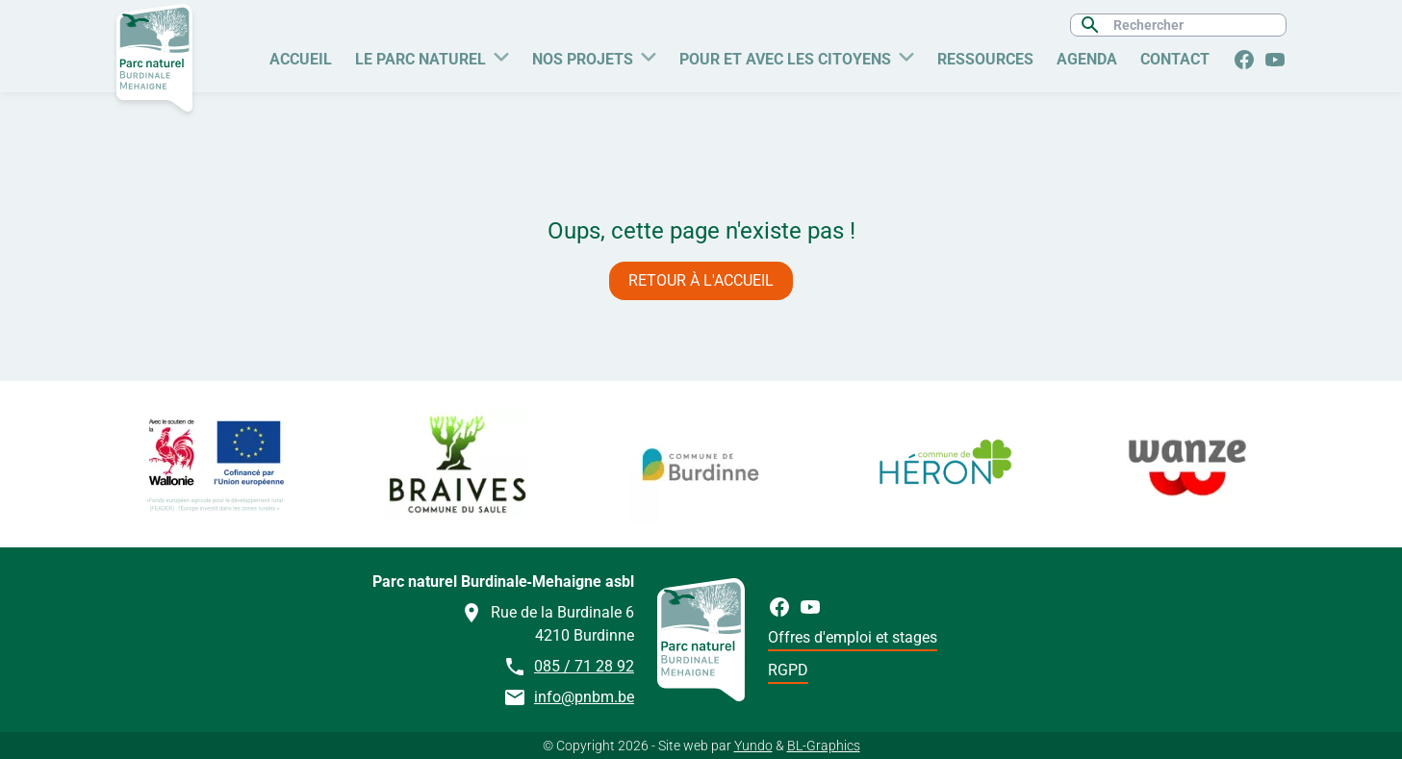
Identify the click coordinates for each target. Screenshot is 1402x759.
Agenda (1087, 59)
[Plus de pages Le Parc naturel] (501, 55)
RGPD (788, 670)
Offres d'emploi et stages (852, 637)
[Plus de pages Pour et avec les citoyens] (906, 55)
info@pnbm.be (584, 697)
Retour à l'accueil (701, 280)
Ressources (985, 59)
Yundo (753, 745)
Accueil (300, 59)
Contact (1175, 59)
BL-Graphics (823, 745)
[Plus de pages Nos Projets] (648, 55)
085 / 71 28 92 (584, 666)
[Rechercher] (1192, 25)
